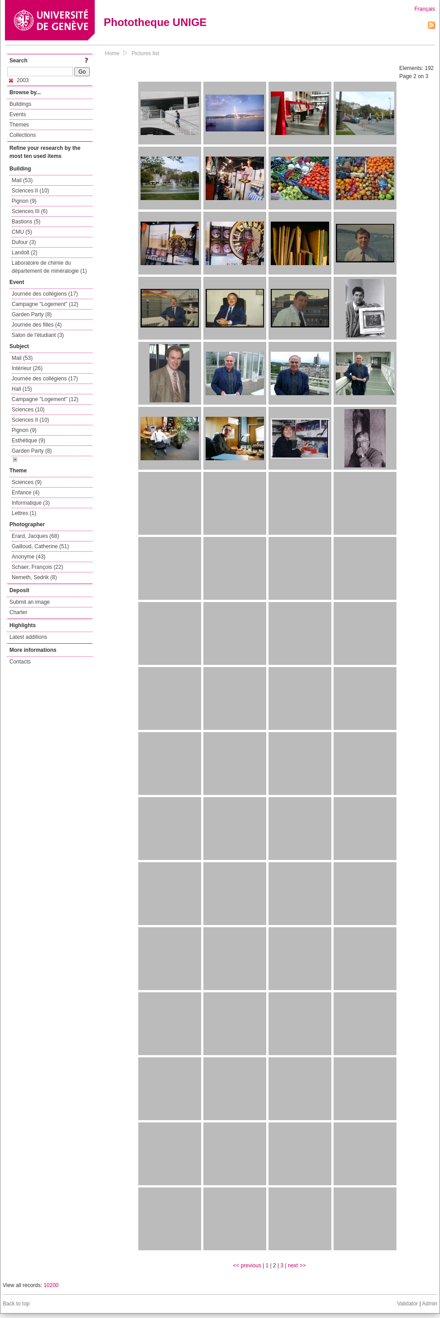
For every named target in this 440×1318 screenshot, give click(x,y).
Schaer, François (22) (37, 567)
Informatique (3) (31, 503)
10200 (51, 1285)
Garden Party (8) (32, 314)
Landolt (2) (24, 252)
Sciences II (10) (30, 191)
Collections (22, 135)
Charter (18, 612)
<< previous (247, 1265)
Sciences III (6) (30, 211)
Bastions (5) (26, 221)
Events (17, 114)
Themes (19, 125)
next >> (297, 1265)
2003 (19, 80)
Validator (407, 1304)
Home (112, 53)
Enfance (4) (26, 492)
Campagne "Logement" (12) (45, 304)
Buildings (20, 104)
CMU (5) (22, 232)
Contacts (20, 662)
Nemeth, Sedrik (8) (34, 577)
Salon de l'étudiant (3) (38, 335)
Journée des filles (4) (37, 325)
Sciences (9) (27, 482)
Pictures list (145, 53)
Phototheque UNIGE (155, 22)
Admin (429, 1304)
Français (424, 9)
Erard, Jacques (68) (35, 536)
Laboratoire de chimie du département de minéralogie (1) (49, 267)
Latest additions (28, 637)
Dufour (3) (24, 242)
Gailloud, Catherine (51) (40, 546)
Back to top (16, 1304)
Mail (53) (22, 180)
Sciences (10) (28, 409)
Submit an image (29, 602)
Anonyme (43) (28, 557)
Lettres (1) (24, 513)
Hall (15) (22, 389)
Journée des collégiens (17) (45, 294)
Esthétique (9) (28, 440)
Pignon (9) (24, 201)
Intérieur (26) (27, 368)
